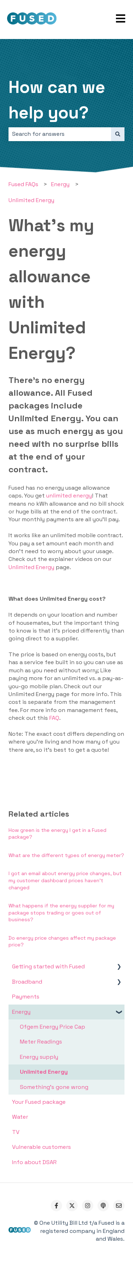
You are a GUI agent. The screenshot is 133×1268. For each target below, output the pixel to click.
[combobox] (60, 134)
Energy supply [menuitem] (39, 1057)
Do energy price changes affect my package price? (62, 941)
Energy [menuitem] (21, 1012)
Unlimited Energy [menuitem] (44, 1071)
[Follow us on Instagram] (87, 1205)
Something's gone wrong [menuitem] (54, 1087)
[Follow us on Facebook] (56, 1205)
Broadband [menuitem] (27, 981)
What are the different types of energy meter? (66, 855)
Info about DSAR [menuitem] (34, 1162)
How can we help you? (57, 99)
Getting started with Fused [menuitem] (48, 966)
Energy (60, 184)
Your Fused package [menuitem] (39, 1102)
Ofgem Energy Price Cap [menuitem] (52, 1026)
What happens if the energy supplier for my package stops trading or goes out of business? (61, 912)
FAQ (54, 718)
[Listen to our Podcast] (103, 1205)
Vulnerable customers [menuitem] (41, 1147)
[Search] (117, 134)
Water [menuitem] (20, 1116)
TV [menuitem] (16, 1132)
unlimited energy (69, 495)
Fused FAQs (23, 184)
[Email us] (118, 1205)
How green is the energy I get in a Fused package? (57, 833)
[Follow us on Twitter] (72, 1205)
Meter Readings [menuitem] (41, 1041)
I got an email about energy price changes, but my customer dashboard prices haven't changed (65, 880)
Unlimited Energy (31, 200)
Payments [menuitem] (25, 996)
